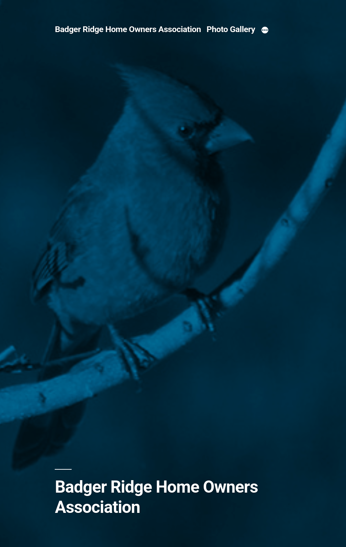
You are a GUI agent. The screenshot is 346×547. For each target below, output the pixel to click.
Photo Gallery (230, 29)
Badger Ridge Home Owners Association (128, 29)
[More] (265, 30)
